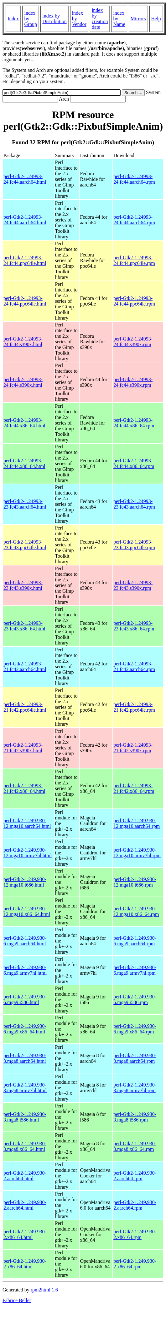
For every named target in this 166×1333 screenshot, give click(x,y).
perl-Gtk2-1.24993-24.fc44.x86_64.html (24, 422)
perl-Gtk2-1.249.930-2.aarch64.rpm (134, 1175)
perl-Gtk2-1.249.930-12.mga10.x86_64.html (26, 911)
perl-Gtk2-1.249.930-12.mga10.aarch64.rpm (136, 823)
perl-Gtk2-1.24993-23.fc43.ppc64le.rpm (134, 544)
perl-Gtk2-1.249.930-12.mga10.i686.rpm (134, 882)
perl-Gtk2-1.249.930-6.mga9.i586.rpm (134, 999)
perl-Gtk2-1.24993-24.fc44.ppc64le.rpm (134, 260)
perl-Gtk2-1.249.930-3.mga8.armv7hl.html (25, 1087)
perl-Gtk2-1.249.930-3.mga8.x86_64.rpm (134, 1146)
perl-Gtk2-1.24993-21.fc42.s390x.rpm (133, 747)
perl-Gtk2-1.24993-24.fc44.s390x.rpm (133, 341)
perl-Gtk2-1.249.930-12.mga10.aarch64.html (27, 823)
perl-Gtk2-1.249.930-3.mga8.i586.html (24, 1117)
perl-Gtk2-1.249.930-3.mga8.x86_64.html (24, 1146)
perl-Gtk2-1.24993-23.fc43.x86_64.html (24, 625)
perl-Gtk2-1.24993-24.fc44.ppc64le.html (24, 260)
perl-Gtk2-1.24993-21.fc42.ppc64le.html (24, 707)
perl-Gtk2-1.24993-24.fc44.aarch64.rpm (134, 179)
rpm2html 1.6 (44, 1289)
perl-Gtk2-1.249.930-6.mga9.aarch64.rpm (134, 940)
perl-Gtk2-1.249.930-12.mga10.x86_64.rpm (136, 911)
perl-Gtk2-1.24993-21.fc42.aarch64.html (24, 666)
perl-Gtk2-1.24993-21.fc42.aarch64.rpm (134, 666)
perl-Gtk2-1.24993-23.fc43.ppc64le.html (24, 544)
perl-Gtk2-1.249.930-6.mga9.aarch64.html (24, 940)
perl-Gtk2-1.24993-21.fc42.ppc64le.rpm (134, 707)
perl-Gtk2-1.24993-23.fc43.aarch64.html (24, 504)
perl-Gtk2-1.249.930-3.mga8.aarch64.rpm (134, 1058)
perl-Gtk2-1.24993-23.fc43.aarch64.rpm (134, 504)
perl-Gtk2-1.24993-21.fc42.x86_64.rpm (133, 788)
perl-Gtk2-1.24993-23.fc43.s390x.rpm (133, 585)
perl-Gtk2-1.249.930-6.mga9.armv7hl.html (25, 970)
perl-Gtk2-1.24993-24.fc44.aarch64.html (24, 179)
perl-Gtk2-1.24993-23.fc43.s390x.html (23, 585)
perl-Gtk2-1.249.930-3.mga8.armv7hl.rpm (134, 1087)
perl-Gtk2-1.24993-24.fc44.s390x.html (23, 341)
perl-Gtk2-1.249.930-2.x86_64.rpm (134, 1234)
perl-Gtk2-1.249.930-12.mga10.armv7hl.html (27, 852)
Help (156, 18)
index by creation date (100, 18)
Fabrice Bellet (17, 1300)
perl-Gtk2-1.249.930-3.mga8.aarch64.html (24, 1058)
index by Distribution (54, 18)
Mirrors (138, 18)
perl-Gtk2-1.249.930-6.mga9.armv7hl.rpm (134, 970)
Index (13, 18)
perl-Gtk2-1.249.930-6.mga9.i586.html (24, 999)
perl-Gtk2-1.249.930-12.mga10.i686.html (24, 882)
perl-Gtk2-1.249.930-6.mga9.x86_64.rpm (134, 1028)
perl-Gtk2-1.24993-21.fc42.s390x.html (23, 747)
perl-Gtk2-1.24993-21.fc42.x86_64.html (24, 788)
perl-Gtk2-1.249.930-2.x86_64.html (24, 1234)
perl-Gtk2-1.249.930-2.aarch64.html (24, 1175)
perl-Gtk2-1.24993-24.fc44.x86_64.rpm (133, 422)
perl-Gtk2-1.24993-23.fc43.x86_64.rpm (133, 625)
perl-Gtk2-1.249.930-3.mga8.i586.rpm (134, 1117)
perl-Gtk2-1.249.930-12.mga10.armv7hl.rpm (137, 852)
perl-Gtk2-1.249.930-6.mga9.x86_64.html (24, 1028)
